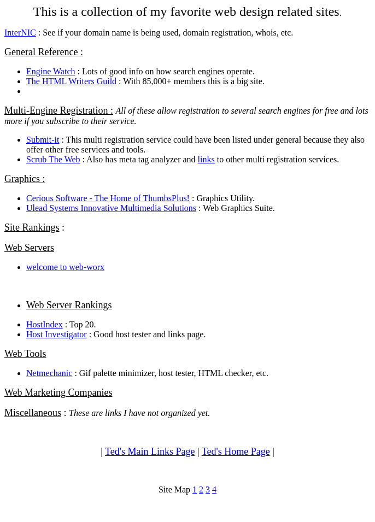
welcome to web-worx (65, 267)
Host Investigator (56, 334)
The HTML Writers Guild (71, 81)
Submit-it (42, 139)
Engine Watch (50, 71)
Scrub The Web (53, 159)
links (206, 159)
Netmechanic (49, 373)
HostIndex (44, 324)
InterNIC (20, 32)
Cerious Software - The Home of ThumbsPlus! (108, 198)
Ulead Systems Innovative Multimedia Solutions (111, 208)
